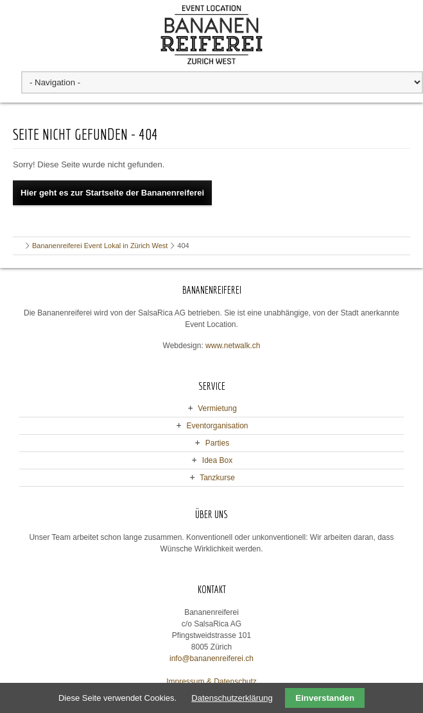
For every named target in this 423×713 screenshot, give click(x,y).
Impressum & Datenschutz (211, 681)
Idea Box (217, 460)
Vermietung (217, 408)
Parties (217, 443)
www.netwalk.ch (232, 345)
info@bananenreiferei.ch (211, 658)
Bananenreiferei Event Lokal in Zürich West (100, 245)
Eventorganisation (217, 425)
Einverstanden (324, 698)
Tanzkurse (217, 477)
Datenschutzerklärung (231, 698)
